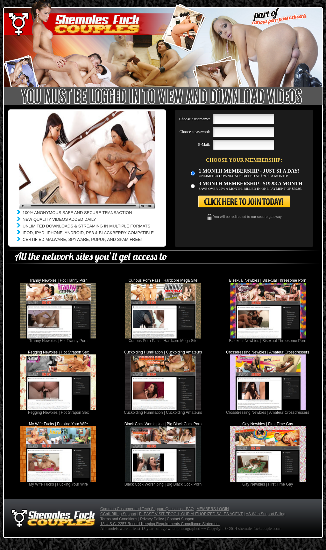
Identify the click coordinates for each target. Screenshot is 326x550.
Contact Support (181, 519)
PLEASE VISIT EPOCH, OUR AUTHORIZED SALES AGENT (191, 514)
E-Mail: (204, 144)
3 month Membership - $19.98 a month (250, 183)
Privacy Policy (152, 519)
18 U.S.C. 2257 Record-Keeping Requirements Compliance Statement (160, 524)
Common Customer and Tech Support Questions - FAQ (147, 509)
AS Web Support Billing (266, 514)
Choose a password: (195, 132)
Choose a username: (194, 119)
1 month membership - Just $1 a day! (249, 171)
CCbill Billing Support (118, 514)
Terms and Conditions (118, 519)
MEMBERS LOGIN (212, 509)
